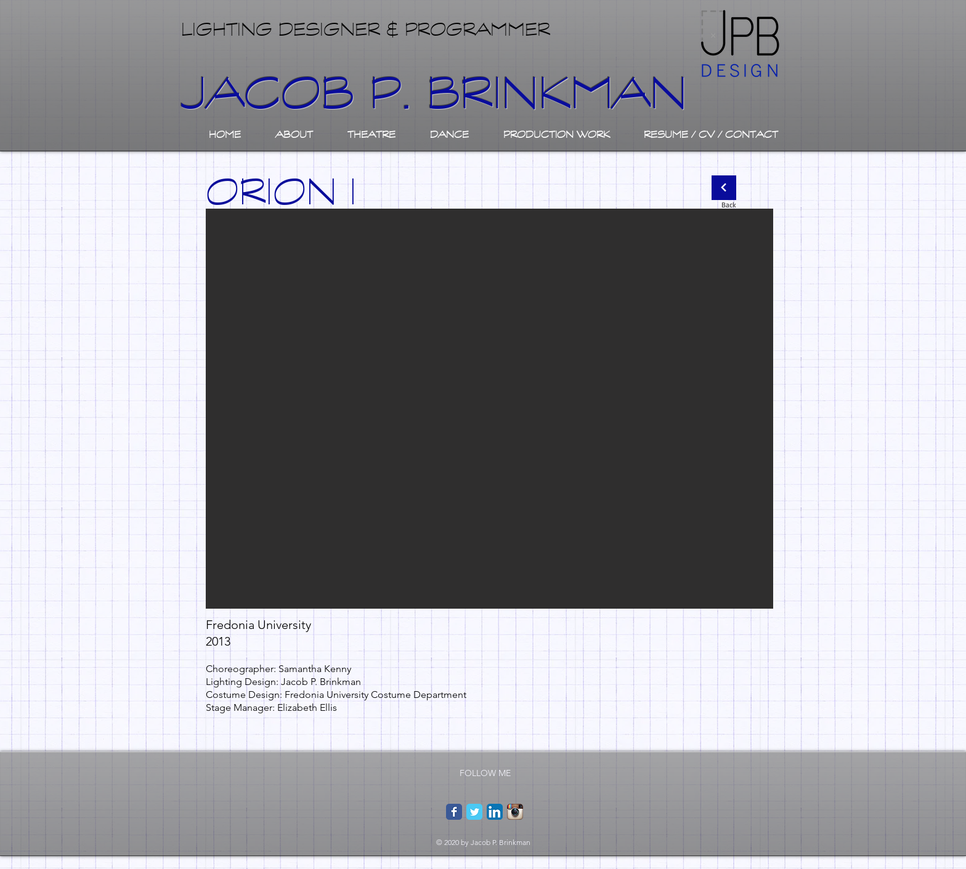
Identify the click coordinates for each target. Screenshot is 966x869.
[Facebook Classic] (454, 812)
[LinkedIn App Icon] (495, 812)
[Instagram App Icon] (515, 812)
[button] (489, 409)
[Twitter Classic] (474, 812)
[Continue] (724, 187)
